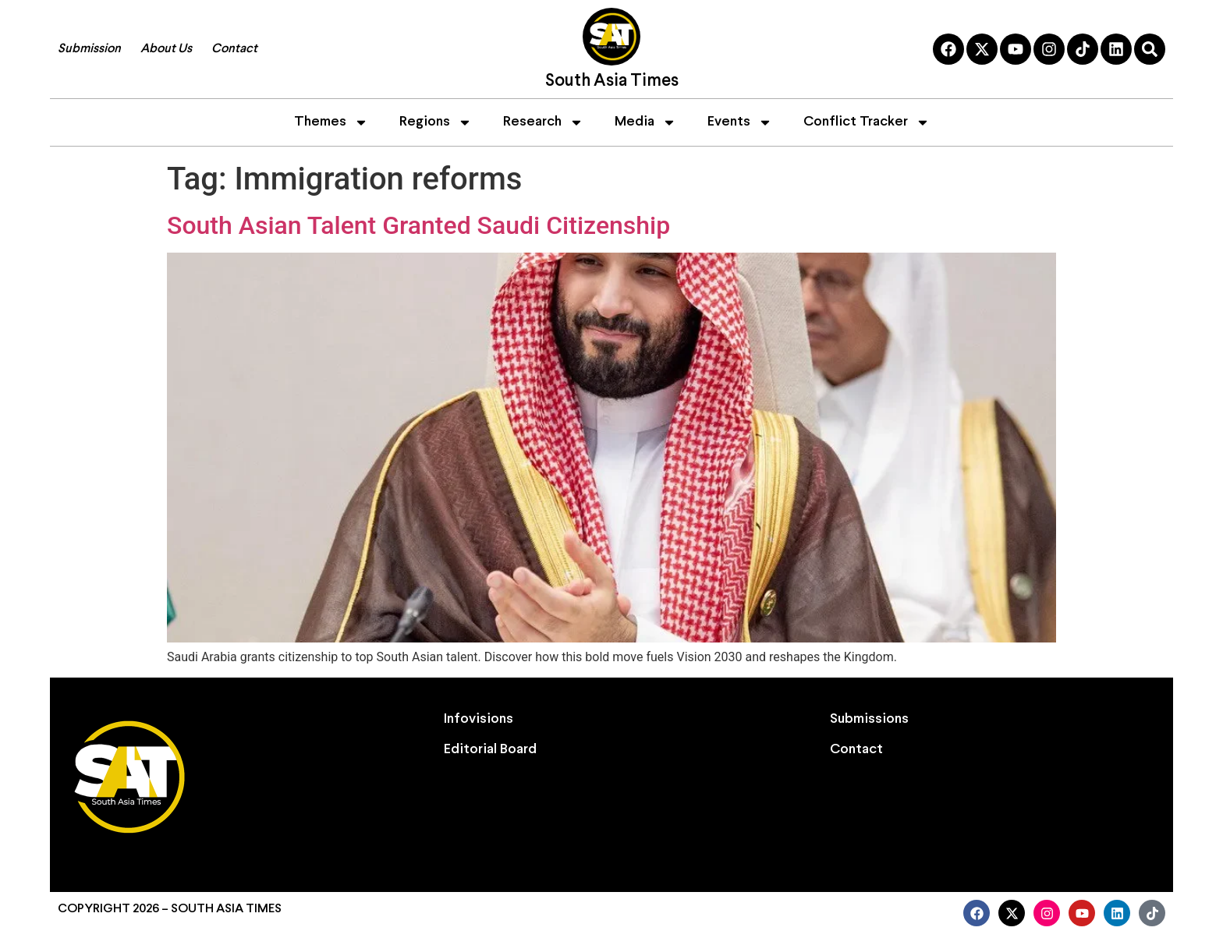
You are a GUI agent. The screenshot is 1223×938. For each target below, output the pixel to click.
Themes (331, 122)
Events (739, 122)
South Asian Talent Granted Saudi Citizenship (418, 225)
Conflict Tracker (866, 122)
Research (543, 122)
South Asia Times (612, 81)
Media (645, 122)
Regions (435, 122)
